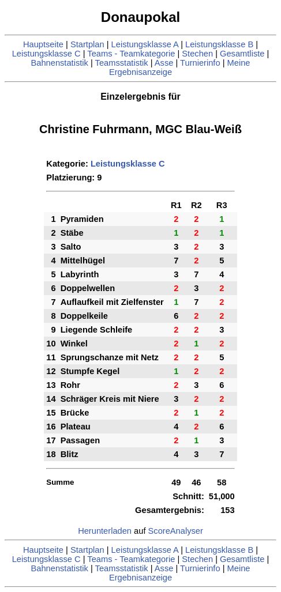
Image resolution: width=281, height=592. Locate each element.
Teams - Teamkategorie (131, 53)
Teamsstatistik (121, 62)
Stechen (197, 53)
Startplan (87, 44)
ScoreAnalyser (175, 531)
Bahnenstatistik (59, 62)
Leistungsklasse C (46, 53)
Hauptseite (43, 44)
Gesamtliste (242, 53)
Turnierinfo (200, 62)
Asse (164, 62)
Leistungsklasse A (145, 44)
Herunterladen (105, 531)
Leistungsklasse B (219, 44)
